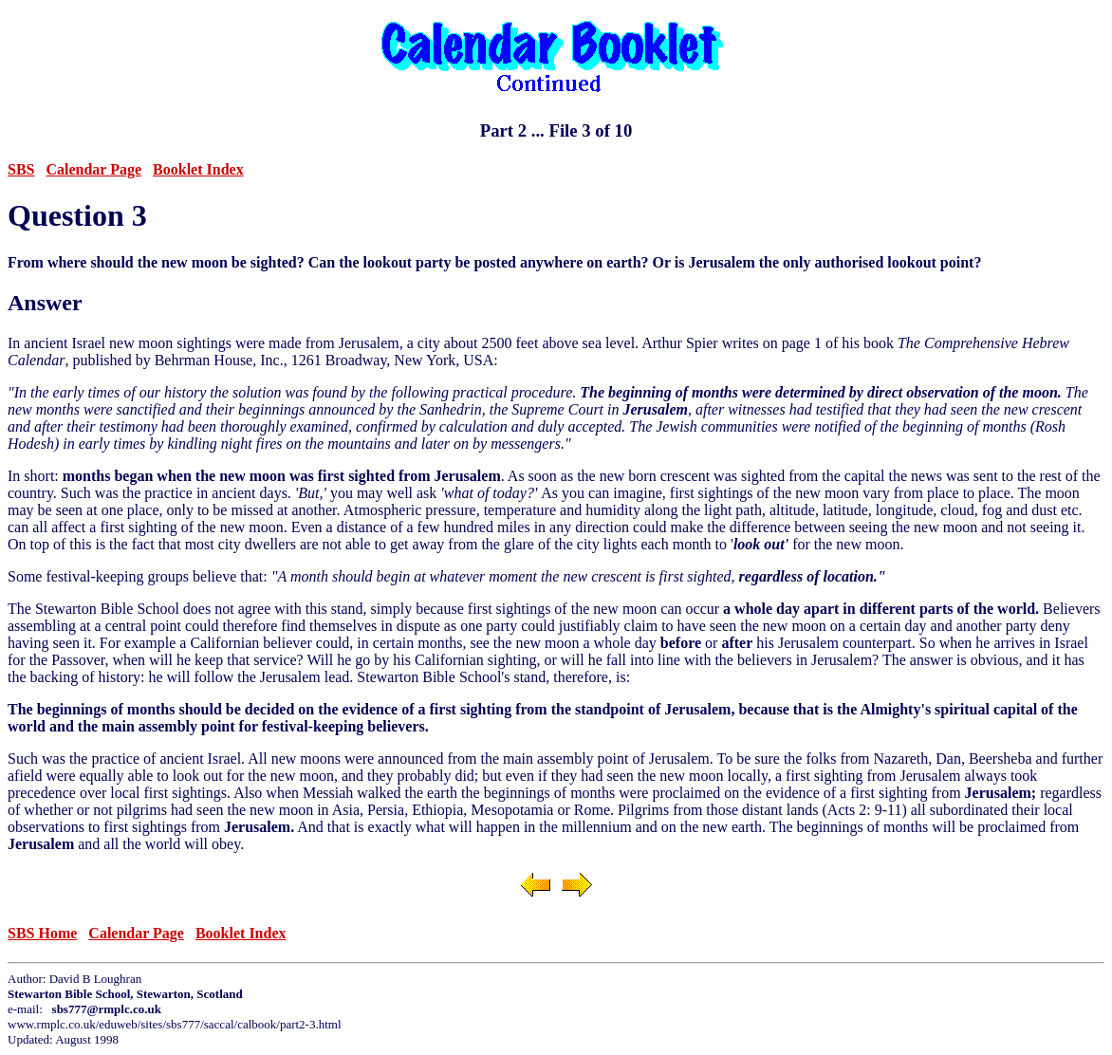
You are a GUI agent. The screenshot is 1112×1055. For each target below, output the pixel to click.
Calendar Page (93, 169)
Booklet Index (198, 169)
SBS (21, 169)
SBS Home (42, 933)
